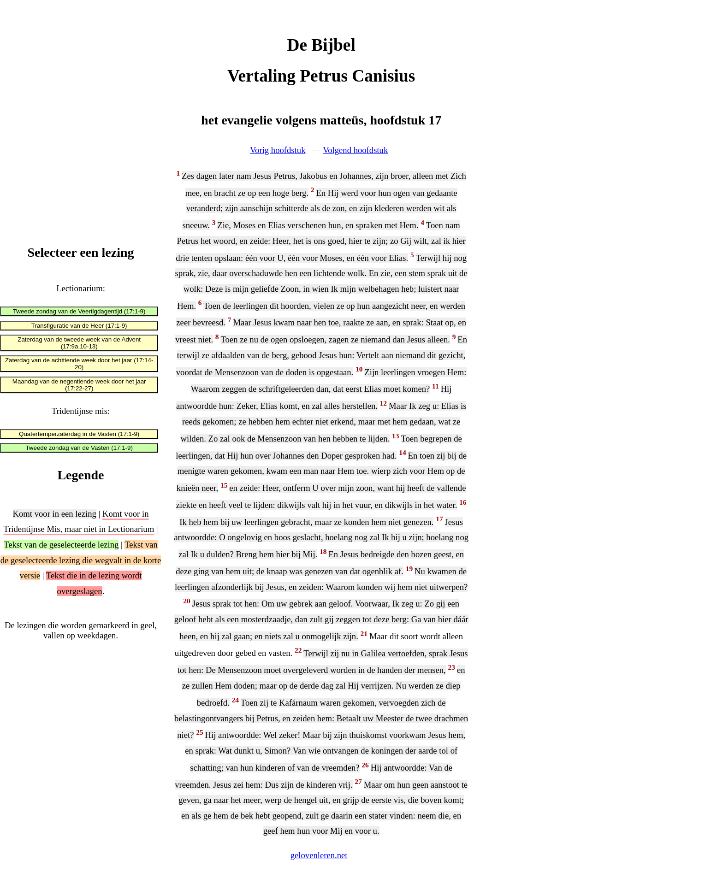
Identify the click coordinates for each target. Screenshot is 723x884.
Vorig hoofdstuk (277, 150)
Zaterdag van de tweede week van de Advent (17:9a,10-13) (79, 343)
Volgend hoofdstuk (355, 150)
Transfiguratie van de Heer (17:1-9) (79, 325)
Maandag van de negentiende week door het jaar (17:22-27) (79, 385)
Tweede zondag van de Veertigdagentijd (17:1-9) (79, 311)
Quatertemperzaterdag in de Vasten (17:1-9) (79, 433)
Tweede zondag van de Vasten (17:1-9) (78, 447)
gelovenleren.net (319, 855)
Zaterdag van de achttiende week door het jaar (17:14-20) (79, 364)
